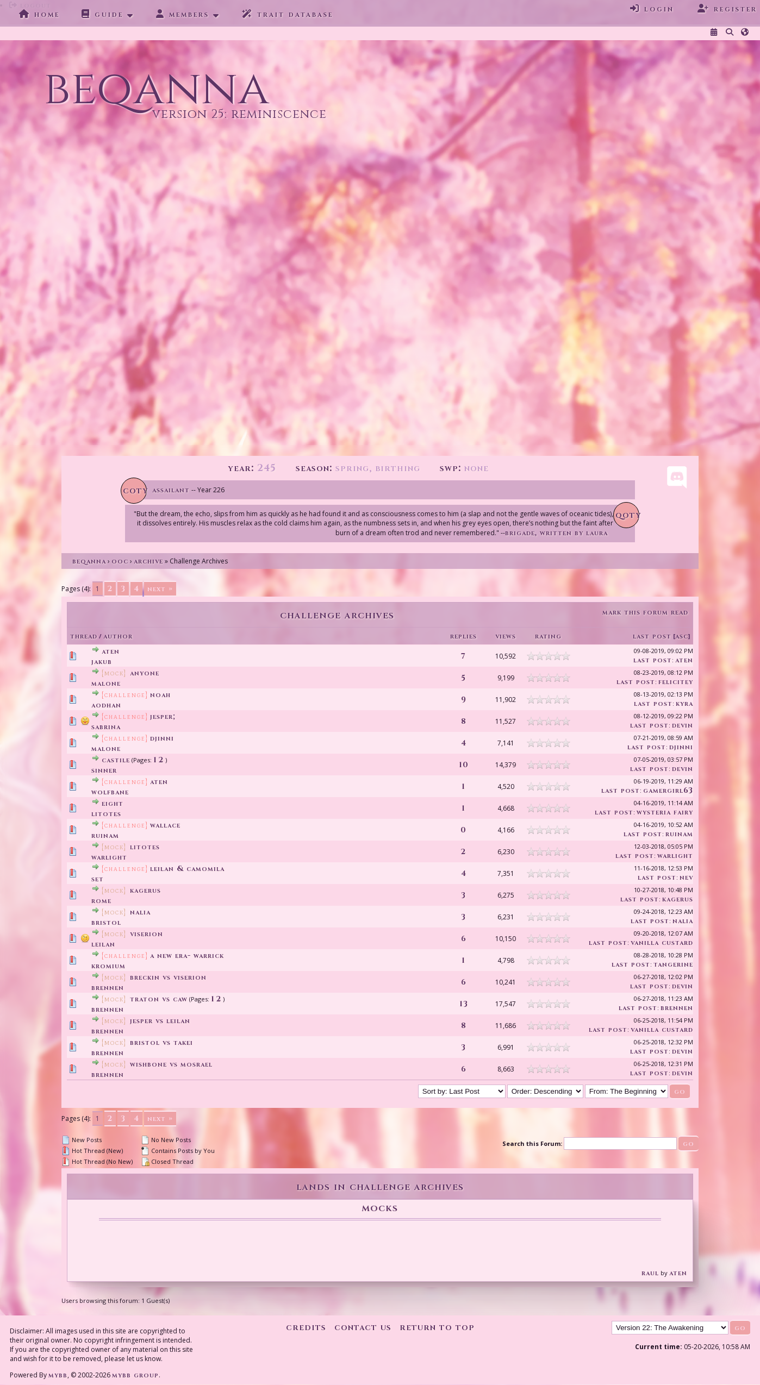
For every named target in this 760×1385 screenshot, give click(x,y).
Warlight (109, 857)
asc (681, 636)
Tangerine (673, 964)
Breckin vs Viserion (168, 977)
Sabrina (106, 727)
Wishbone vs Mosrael (171, 1064)
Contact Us (362, 1327)
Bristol (106, 922)
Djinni (162, 738)
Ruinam (105, 835)
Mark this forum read (645, 612)
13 (463, 1004)
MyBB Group (135, 1375)
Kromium (108, 966)
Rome (101, 900)
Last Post (652, 636)
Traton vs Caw (159, 999)
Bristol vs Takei (161, 1042)
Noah (160, 695)
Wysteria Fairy (665, 812)
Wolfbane (110, 792)
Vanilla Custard (662, 942)
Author (118, 636)
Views (505, 636)
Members (182, 14)
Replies (463, 636)
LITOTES (145, 847)
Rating (548, 636)
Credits (306, 1327)
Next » (160, 589)
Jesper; (163, 716)
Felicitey (675, 681)
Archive (148, 561)
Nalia (140, 912)
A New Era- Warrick (187, 955)
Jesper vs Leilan (160, 1021)
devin (682, 725)
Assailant (171, 490)
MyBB (57, 1375)
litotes (106, 814)
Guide (102, 14)
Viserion (146, 934)
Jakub (101, 661)
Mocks (380, 1207)
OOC (119, 561)
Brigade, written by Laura (556, 533)
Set (97, 879)
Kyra (684, 703)
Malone (106, 683)
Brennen (107, 987)
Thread (83, 636)
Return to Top (437, 1327)
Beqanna (89, 561)
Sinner (104, 770)
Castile (116, 760)
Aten (111, 651)
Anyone (144, 673)
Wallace (165, 825)
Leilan (103, 944)
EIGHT (112, 803)
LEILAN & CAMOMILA (187, 868)
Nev (686, 877)
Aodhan (106, 705)
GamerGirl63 (668, 790)
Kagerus (145, 890)
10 (464, 765)
